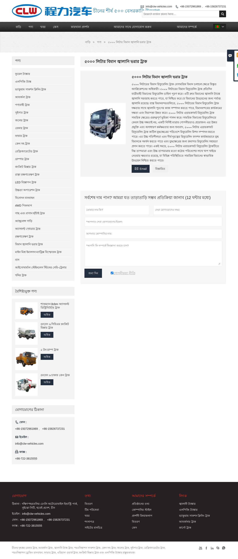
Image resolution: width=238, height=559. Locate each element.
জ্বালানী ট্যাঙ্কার (187, 503)
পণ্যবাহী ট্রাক (22, 104)
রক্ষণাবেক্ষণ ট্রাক (24, 236)
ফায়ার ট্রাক (21, 135)
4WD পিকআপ (23, 205)
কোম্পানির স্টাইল (141, 509)
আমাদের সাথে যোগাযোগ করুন (132, 27)
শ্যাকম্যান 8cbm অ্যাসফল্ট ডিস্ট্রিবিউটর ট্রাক (55, 305)
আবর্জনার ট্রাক (187, 521)
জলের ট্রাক (21, 120)
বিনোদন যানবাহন (24, 197)
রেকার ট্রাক (21, 128)
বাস (17, 259)
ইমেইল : (16, 513)
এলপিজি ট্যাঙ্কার (188, 509)
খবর (42, 27)
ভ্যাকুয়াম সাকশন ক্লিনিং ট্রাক (30, 89)
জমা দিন (93, 273)
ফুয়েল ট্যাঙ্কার (22, 73)
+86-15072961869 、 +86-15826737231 (203, 6)
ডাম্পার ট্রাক (22, 159)
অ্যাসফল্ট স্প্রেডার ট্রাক (27, 228)
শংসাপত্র (89, 521)
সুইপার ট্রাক (21, 112)
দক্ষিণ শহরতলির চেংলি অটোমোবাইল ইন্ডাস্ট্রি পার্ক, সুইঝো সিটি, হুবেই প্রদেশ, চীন (50, 505)
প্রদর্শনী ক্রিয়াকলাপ (142, 515)
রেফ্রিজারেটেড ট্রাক (26, 151)
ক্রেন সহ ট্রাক (22, 143)
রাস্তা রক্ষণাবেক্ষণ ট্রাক (27, 174)
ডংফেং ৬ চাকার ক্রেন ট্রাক (55, 375)
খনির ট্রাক (20, 275)
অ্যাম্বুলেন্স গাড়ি (23, 221)
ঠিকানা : (16, 503)
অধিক (47, 314)
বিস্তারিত (160, 168)
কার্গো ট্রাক (185, 527)
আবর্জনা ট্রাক (22, 97)
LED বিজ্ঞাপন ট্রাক (25, 182)
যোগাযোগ (19, 496)
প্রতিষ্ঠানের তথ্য (140, 503)
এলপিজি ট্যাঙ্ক (23, 81)
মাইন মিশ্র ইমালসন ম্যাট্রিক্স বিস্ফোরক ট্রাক (38, 252)
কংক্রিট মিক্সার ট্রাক (25, 166)
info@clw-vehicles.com (29, 443)
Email (141, 168)
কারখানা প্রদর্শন (80, 27)
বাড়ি (18, 27)
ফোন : (15, 519)
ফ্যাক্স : (15, 525)
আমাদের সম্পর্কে (187, 27)
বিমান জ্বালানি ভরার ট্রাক (29, 244)
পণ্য (30, 27)
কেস (55, 27)
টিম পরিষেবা (92, 509)
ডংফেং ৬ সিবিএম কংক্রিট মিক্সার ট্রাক (55, 325)
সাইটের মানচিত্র (93, 527)
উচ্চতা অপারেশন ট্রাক (27, 190)
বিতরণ (88, 503)
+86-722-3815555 (26, 458)
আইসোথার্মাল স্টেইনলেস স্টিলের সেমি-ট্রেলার (41, 267)
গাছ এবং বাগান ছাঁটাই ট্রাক (30, 213)
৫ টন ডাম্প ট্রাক (50, 349)
